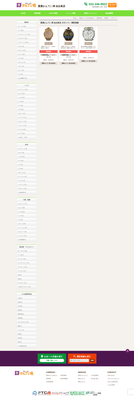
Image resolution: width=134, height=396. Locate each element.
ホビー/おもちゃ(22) (23, 322)
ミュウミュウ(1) (22, 125)
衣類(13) (20, 338)
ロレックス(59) (22, 26)
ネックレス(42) (22, 259)
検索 (92, 360)
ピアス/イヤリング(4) (23, 263)
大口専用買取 (94, 375)
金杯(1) (20, 275)
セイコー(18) (21, 54)
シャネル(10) (21, 156)
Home (75, 18)
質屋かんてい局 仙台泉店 (86, 18)
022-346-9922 (95, 4)
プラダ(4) (20, 168)
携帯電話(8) (21, 314)
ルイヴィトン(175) (23, 89)
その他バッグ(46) (22, 137)
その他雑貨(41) (22, 239)
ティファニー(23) (22, 227)
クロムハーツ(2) (22, 121)
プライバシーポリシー (113, 378)
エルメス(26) (21, 207)
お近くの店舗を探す (112, 381)
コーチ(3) (20, 164)
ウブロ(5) (20, 74)
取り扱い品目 (94, 378)
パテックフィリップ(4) (24, 34)
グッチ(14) (21, 160)
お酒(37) (20, 298)
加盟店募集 (63, 375)
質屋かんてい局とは (51, 375)
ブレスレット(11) (22, 267)
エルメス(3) (21, 70)
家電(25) (20, 310)
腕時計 (106, 18)
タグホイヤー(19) (22, 38)
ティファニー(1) (22, 117)
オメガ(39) (21, 30)
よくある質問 (111, 384)
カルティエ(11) (22, 50)
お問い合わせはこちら (112, 5)
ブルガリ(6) (21, 46)
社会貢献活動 (49, 381)
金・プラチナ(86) (22, 251)
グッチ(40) (21, 101)
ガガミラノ (114, 18)
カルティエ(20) (22, 223)
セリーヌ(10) (21, 133)
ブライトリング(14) (23, 42)
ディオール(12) (22, 129)
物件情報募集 (64, 378)
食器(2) (20, 342)
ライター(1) (21, 330)
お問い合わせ (111, 375)
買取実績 (37, 13)
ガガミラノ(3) (21, 62)
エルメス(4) (21, 152)
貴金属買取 (109, 13)
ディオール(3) (21, 180)
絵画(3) (20, 334)
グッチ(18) (21, 215)
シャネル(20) (21, 97)
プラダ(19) (21, 109)
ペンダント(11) (22, 271)
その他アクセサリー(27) (24, 286)
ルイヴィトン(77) (22, 203)
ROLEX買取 (53, 13)
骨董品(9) (20, 318)
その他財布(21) (22, 192)
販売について (81, 378)
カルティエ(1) (21, 113)
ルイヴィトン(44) (22, 148)
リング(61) (21, 255)
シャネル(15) (21, 211)
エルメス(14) (21, 93)
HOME (23, 13)
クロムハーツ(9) (22, 231)
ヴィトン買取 (71, 13)
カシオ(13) (21, 58)
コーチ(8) (20, 105)
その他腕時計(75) (22, 78)
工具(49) (20, 306)
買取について (81, 381)
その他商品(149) (22, 346)
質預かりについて (90, 13)
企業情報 (48, 378)
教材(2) (20, 326)
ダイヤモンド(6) (22, 283)
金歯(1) (20, 278)
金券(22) (20, 302)
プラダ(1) (20, 219)
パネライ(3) (21, 66)
